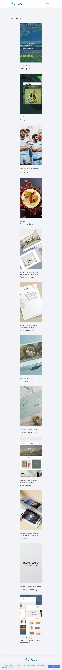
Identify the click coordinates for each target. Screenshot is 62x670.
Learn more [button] (11, 667)
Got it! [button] (54, 666)
